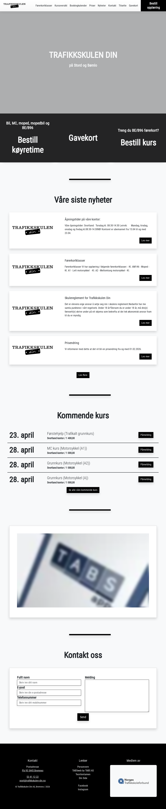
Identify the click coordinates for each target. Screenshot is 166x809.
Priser (92, 5)
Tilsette (122, 5)
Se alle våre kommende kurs (83, 489)
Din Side (83, 778)
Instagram (83, 789)
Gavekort (133, 5)
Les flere (83, 375)
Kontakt (112, 5)
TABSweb (77, 770)
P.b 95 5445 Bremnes (32, 770)
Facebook (83, 785)
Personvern (83, 766)
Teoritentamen (83, 774)
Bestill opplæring (153, 5)
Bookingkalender (78, 5)
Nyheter (102, 5)
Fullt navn (23, 677)
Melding (90, 677)
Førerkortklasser (44, 5)
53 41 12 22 (33, 776)
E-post (21, 687)
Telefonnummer (26, 697)
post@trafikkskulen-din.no (33, 780)
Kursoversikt (61, 5)
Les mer (145, 240)
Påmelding (145, 434)
